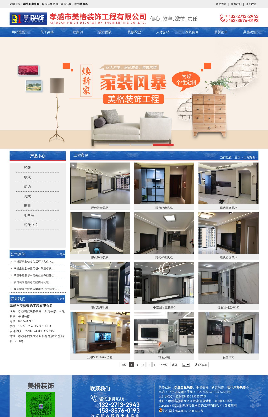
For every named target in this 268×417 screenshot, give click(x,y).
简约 (27, 186)
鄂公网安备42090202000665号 (183, 411)
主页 (237, 157)
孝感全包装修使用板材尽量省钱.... (34, 268)
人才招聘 (163, 32)
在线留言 (192, 32)
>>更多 (61, 254)
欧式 (27, 177)
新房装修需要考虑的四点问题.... (32, 282)
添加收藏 (251, 4)
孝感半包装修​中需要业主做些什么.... (35, 275)
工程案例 (76, 32)
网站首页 (221, 4)
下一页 (164, 364)
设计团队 (105, 32)
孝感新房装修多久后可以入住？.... (34, 261)
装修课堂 (134, 32)
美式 (27, 196)
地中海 (29, 215)
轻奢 (27, 167)
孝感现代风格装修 (30, 311)
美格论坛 (250, 32)
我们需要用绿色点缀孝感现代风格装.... (37, 289)
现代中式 (30, 225)
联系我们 (236, 4)
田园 (27, 206)
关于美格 (47, 32)
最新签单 (221, 32)
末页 (174, 364)
